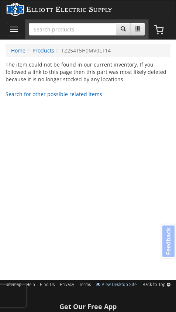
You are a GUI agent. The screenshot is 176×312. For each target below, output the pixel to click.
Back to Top (156, 285)
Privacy (67, 285)
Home (18, 50)
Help (30, 285)
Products (43, 50)
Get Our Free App (88, 306)
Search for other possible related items (54, 94)
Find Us (47, 285)
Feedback (168, 241)
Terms (85, 285)
